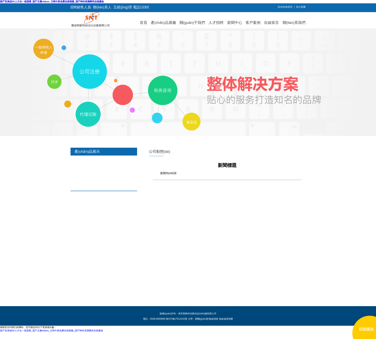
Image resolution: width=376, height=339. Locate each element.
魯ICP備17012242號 (176, 318)
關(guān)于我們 (192, 23)
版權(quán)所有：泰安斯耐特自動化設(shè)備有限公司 (188, 313)
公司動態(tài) (159, 151)
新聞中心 (234, 23)
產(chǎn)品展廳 (163, 23)
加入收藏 (301, 6)
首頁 (143, 23)
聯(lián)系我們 (294, 23)
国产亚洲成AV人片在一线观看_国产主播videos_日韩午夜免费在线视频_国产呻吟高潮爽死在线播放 (52, 1)
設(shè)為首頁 (285, 6)
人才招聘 (216, 23)
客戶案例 (253, 23)
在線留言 (271, 23)
